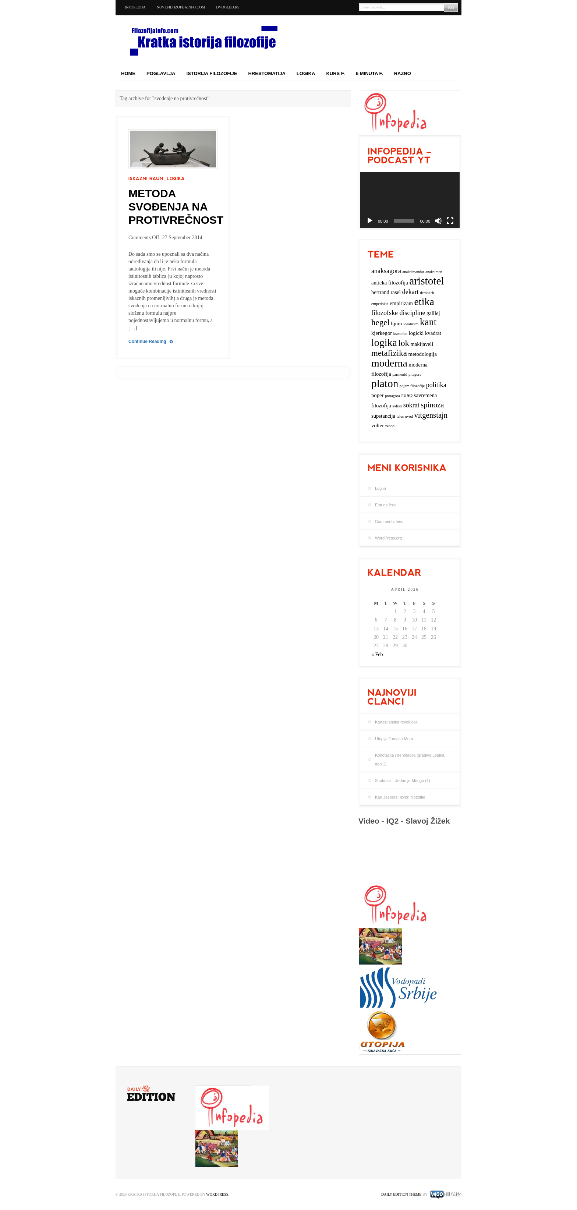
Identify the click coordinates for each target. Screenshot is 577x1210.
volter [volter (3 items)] (377, 425)
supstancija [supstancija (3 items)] (383, 416)
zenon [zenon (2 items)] (389, 426)
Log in (380, 488)
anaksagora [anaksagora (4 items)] (386, 271)
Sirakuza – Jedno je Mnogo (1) (402, 780)
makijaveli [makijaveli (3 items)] (421, 344)
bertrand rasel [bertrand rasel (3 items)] (386, 292)
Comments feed (389, 521)
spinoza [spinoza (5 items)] (432, 405)
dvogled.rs (227, 7)
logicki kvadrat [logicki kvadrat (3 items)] (425, 333)
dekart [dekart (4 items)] (410, 292)
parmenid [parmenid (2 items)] (399, 374)
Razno (402, 73)
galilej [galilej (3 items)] (433, 313)
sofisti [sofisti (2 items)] (397, 406)
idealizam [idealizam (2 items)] (410, 324)
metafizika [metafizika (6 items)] (389, 353)
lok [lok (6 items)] (404, 343)
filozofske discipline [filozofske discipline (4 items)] (398, 312)
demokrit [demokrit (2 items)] (427, 293)
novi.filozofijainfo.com (181, 7)
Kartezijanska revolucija (396, 722)
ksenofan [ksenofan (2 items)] (400, 334)
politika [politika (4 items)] (436, 385)
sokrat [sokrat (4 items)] (411, 405)
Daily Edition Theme (401, 1194)
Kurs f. (335, 73)
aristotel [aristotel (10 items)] (426, 281)
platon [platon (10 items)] (384, 383)
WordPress (217, 1194)
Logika (306, 73)
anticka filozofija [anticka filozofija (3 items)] (389, 283)
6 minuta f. (369, 73)
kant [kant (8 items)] (428, 322)
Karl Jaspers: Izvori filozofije (400, 797)
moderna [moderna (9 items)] (389, 363)
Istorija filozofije (212, 73)
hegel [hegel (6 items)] (380, 322)
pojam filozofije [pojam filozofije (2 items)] (412, 386)
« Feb (377, 654)
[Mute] (438, 220)
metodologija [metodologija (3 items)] (422, 354)
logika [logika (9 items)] (384, 342)
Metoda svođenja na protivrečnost (175, 206)
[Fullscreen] (450, 220)
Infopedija (135, 7)
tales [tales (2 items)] (400, 416)
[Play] (370, 220)
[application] (410, 200)
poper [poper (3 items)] (377, 395)
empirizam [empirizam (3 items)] (401, 303)
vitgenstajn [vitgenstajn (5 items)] (430, 415)
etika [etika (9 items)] (424, 301)
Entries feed (386, 505)
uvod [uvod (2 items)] (409, 416)
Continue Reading (147, 341)
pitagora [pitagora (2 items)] (414, 374)
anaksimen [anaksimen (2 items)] (433, 272)
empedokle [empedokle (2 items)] (380, 304)
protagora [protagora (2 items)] (392, 396)
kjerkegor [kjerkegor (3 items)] (381, 333)
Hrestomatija (266, 73)
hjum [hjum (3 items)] (396, 323)
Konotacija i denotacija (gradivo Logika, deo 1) (410, 759)
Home (128, 73)
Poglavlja (161, 73)
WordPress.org (388, 538)
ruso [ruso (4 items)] (407, 395)
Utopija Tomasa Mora (394, 738)
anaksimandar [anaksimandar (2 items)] (413, 272)
